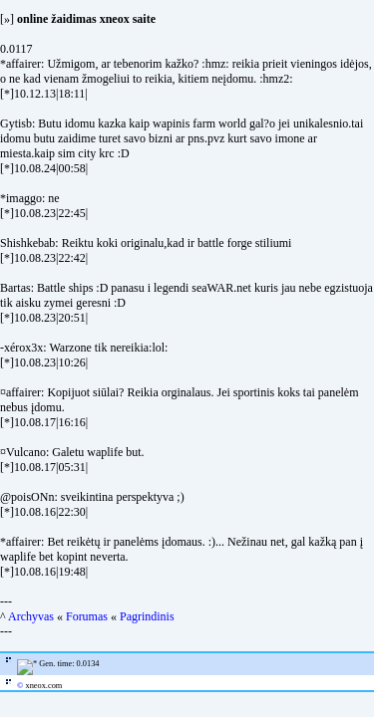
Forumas (87, 616)
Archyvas (31, 616)
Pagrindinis (147, 616)
